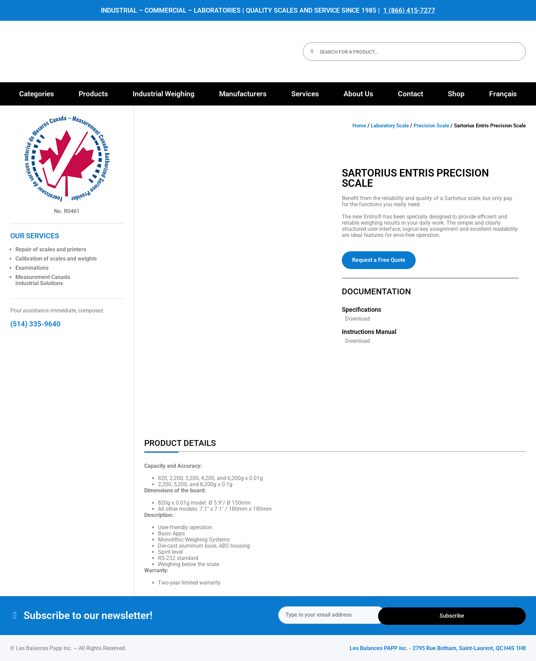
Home (359, 126)
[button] (36, 94)
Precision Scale (431, 126)
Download (357, 318)
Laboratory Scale (390, 126)
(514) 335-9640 (35, 324)
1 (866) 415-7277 (409, 10)
